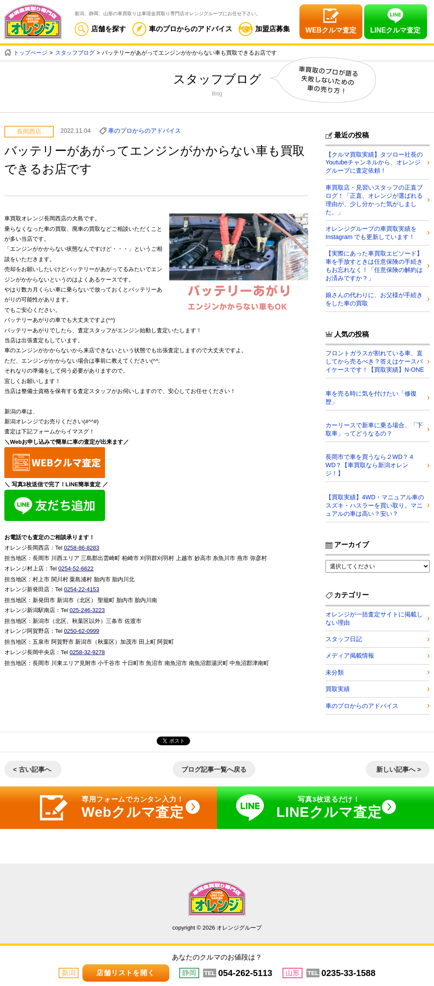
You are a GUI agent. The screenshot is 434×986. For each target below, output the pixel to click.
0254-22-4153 (81, 585)
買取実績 (338, 687)
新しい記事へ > (398, 768)
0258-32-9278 (87, 646)
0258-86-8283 (81, 544)
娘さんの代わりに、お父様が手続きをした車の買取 (374, 297)
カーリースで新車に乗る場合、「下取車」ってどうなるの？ (374, 427)
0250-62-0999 (81, 625)
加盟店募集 (264, 29)
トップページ (30, 52)
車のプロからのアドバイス (182, 29)
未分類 (335, 670)
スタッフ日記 (344, 636)
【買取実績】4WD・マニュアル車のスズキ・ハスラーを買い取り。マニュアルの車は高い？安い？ (375, 502)
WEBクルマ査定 (331, 30)
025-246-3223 (87, 605)
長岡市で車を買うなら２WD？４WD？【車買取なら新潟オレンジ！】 (370, 463)
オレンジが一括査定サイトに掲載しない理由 (374, 615)
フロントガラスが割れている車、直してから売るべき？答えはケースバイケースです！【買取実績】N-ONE (375, 359)
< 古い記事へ (32, 768)
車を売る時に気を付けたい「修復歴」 (371, 395)
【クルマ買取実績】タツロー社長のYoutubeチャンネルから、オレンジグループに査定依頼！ (374, 162)
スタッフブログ (75, 52)
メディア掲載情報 (350, 653)
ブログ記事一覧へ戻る (214, 768)
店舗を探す (100, 29)
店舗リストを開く (125, 972)
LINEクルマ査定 (395, 30)
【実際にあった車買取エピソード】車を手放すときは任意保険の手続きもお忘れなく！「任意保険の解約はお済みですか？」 (374, 264)
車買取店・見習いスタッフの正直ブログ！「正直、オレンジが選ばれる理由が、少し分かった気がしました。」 (374, 198)
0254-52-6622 (75, 565)
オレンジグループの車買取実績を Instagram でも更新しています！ (371, 231)
